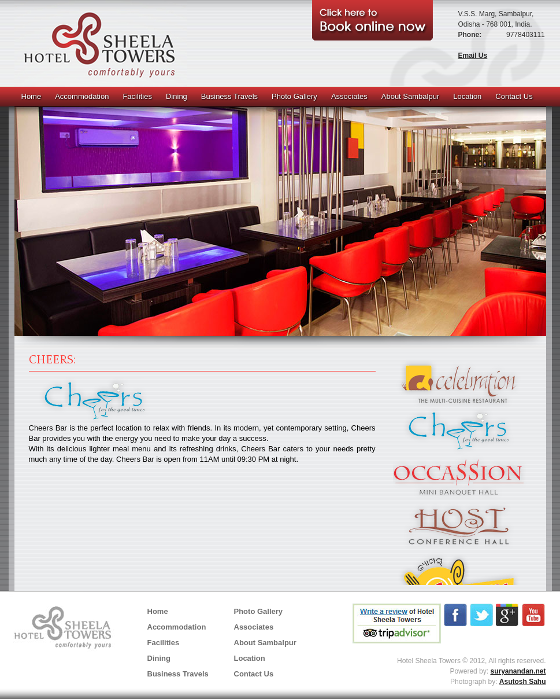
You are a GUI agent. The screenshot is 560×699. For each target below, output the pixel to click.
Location (467, 96)
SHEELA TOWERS (100, 43)
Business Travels (229, 96)
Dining (176, 96)
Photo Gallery (294, 96)
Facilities (137, 96)
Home (31, 96)
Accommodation (82, 96)
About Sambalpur (410, 96)
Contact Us (513, 96)
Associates (349, 96)
